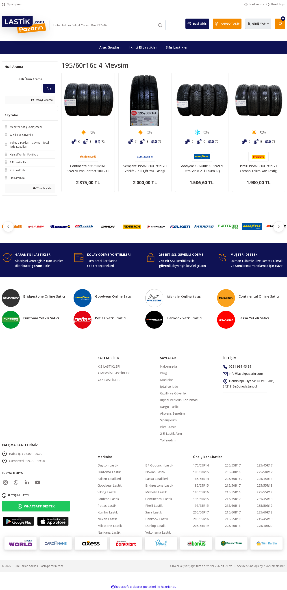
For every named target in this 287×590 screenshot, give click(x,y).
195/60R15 (201, 499)
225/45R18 (264, 479)
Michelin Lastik (156, 492)
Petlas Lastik (107, 505)
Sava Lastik (153, 512)
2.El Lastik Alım (171, 433)
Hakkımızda (168, 366)
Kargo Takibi (169, 407)
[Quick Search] (23, 88)
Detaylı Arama (42, 100)
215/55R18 (233, 519)
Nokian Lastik (155, 472)
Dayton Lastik (108, 465)
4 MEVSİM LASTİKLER (114, 373)
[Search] (107, 25)
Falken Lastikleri (109, 479)
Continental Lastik (158, 499)
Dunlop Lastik (155, 526)
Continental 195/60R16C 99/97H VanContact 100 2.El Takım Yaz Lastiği (88, 168)
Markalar (166, 380)
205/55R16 (201, 519)
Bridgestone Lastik (159, 485)
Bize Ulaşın (168, 427)
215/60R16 (233, 505)
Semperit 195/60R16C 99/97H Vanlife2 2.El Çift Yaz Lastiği (145, 168)
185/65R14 (201, 479)
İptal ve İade (169, 386)
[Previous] (9, 226)
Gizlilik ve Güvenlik (173, 393)
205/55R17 (233, 465)
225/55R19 (264, 492)
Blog (163, 373)
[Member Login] (258, 24)
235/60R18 (264, 512)
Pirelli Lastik (154, 505)
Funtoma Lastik (109, 472)
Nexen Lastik (107, 519)
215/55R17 (233, 499)
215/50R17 (233, 485)
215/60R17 (233, 512)
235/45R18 (264, 499)
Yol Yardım (168, 440)
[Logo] (24, 25)
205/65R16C (234, 479)
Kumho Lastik (108, 512)
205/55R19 (201, 526)
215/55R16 (233, 492)
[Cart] (280, 24)
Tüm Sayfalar (43, 188)
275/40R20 (264, 526)
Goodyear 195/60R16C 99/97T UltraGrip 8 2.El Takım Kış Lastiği (202, 168)
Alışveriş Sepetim (172, 413)
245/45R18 (264, 519)
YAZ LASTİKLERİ (109, 380)
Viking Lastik (107, 492)
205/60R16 (233, 472)
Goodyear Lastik (110, 485)
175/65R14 (201, 465)
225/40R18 (233, 526)
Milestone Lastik (110, 526)
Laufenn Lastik (108, 499)
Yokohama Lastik (158, 532)
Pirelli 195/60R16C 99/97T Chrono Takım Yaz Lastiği (258, 168)
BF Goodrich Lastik (159, 465)
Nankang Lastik (109, 532)
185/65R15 (201, 485)
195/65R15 (201, 505)
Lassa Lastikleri (156, 479)
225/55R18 (264, 485)
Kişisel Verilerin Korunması (179, 400)
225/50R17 (264, 472)
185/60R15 (201, 472)
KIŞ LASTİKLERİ (109, 366)
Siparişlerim (168, 420)
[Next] (278, 226)
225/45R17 (264, 465)
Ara (49, 88)
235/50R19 (264, 505)
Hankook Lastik (156, 519)
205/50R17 (201, 512)
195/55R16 (201, 492)
